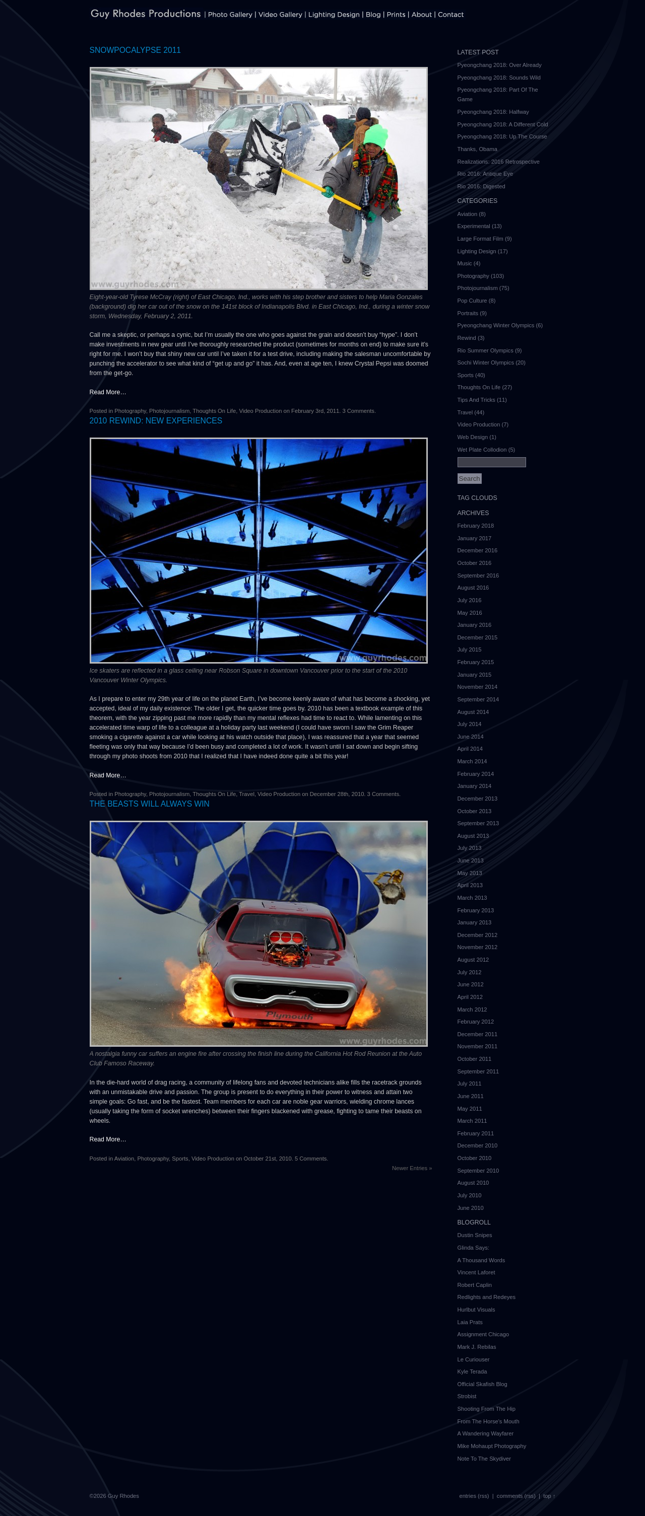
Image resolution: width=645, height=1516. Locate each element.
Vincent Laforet (476, 1272)
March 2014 (472, 761)
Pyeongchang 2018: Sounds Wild (499, 78)
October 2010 (475, 1158)
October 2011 (475, 1059)
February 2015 (476, 662)
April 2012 (470, 997)
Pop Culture (472, 301)
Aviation (124, 1159)
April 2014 (470, 749)
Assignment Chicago (483, 1334)
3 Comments (358, 411)
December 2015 (478, 637)
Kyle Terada (472, 1371)
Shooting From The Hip (486, 1409)
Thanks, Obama (478, 149)
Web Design (473, 437)
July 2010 (470, 1195)
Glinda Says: (473, 1248)
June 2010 (471, 1208)
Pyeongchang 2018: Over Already (500, 65)
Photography (130, 411)
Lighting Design (477, 251)
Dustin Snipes (475, 1235)
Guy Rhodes (123, 1496)
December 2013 (478, 799)
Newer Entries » (412, 1168)
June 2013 (471, 860)
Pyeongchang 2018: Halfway (493, 112)
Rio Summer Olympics (485, 350)
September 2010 (478, 1171)
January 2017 (475, 538)
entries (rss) (474, 1496)
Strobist (467, 1396)
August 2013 (473, 836)
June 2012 (471, 984)
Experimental (474, 226)
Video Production (260, 411)
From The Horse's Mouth (489, 1421)
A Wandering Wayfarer (486, 1433)
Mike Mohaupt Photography (492, 1446)
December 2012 (478, 935)
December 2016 (478, 550)
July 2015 (470, 649)
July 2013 (470, 848)
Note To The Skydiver (484, 1459)
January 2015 (475, 675)
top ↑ (549, 1496)
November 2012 (478, 947)
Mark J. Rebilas (477, 1347)
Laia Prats (470, 1322)
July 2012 (470, 972)
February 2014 (476, 774)
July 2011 (470, 1083)
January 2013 (475, 922)
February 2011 (476, 1133)
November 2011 (478, 1046)
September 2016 (478, 575)
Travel (246, 794)
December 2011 (478, 1034)
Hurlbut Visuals (476, 1310)
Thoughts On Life (214, 411)
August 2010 (473, 1183)
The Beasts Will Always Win (150, 804)
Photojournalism (169, 411)
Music (465, 263)
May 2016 (470, 613)
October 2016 (475, 563)
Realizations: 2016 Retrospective (499, 162)
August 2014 (473, 712)
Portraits (468, 313)
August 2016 (473, 588)
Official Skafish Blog (482, 1384)
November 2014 (478, 687)
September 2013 (478, 823)
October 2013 (475, 811)
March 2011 (472, 1121)
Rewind (467, 338)
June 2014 (471, 737)
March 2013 (472, 898)
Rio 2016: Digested (481, 186)
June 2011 (471, 1096)
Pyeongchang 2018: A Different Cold (503, 124)
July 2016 (470, 600)
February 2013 (476, 910)
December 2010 (478, 1145)
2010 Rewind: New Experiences (156, 420)
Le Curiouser (474, 1359)
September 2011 (478, 1071)
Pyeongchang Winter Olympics (496, 325)
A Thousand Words (481, 1260)
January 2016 (475, 625)
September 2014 (478, 699)
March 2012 (472, 1009)
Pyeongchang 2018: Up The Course (502, 136)
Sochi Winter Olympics (486, 362)
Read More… (108, 392)
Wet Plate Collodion (482, 450)
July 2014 (470, 724)
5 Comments (311, 1159)
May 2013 (470, 873)
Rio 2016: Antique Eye (485, 174)
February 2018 (476, 526)
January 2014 (475, 786)
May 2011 (470, 1109)
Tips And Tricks (476, 400)
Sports (180, 1159)
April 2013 (470, 885)
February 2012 (476, 1022)
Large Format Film (480, 239)
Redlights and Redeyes (487, 1297)
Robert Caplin (475, 1285)
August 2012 (473, 960)
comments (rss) (516, 1496)
